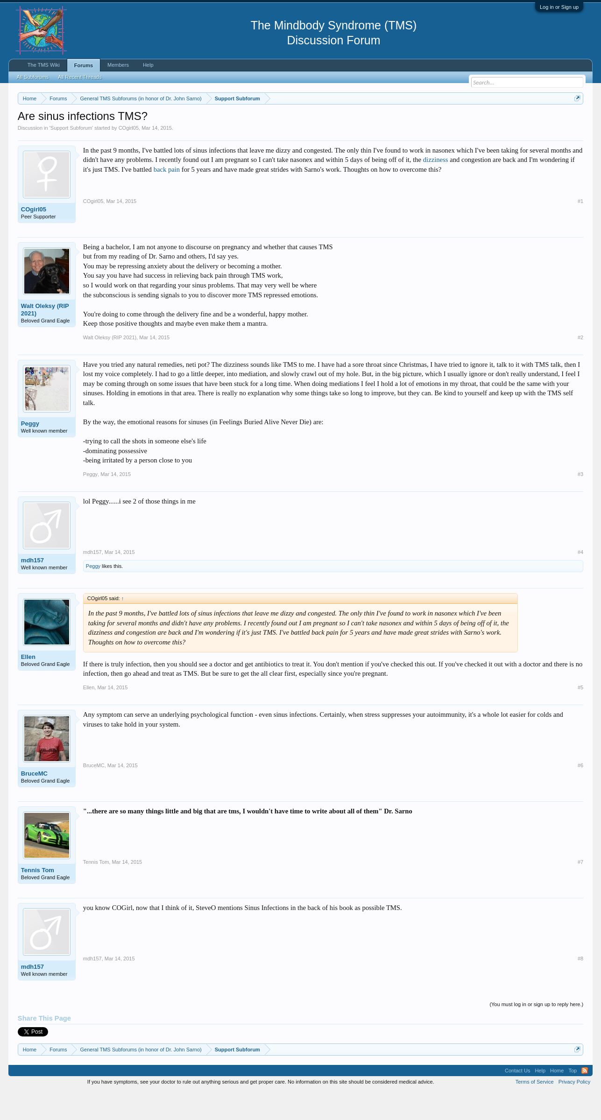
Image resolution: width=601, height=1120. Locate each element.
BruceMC (34, 801)
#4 (580, 580)
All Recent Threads (79, 77)
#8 (580, 986)
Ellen (28, 684)
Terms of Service (535, 1110)
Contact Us (517, 1098)
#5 (580, 715)
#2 (580, 365)
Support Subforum (71, 156)
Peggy (30, 451)
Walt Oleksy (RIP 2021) (45, 337)
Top (572, 1098)
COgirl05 (129, 156)
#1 (580, 229)
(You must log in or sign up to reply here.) (536, 1032)
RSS (584, 1098)
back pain (167, 197)
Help (148, 65)
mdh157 (32, 588)
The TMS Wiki (44, 65)
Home (557, 1098)
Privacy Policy (574, 1110)
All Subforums (33, 77)
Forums (83, 65)
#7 (580, 890)
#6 (580, 793)
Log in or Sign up (559, 7)
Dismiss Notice (575, 120)
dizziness (435, 188)
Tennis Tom (37, 898)
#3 (580, 502)
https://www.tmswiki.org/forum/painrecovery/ (445, 121)
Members (118, 65)
